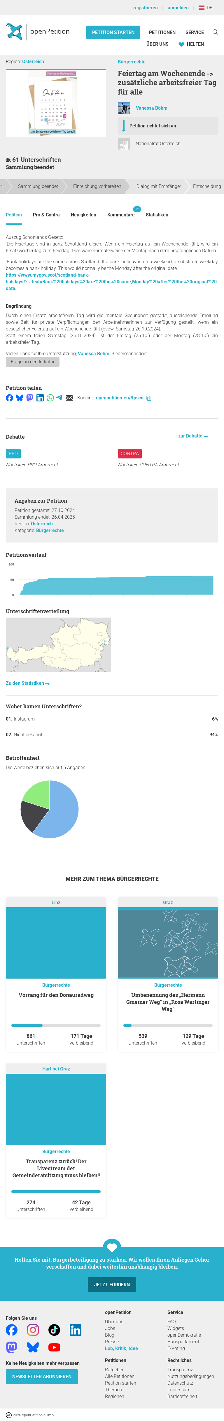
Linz (56, 903)
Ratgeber (114, 1369)
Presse (112, 1341)
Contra (130, 453)
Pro (13, 453)
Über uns (114, 1321)
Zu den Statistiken (25, 683)
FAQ (171, 1321)
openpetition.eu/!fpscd (123, 398)
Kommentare (121, 212)
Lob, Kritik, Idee (121, 1348)
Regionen (114, 1396)
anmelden (178, 7)
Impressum (178, 1389)
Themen (113, 1389)
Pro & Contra (46, 215)
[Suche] (215, 32)
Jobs (110, 1328)
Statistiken (157, 215)
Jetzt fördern (112, 1284)
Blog (109, 1335)
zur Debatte (191, 436)
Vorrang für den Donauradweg (56, 994)
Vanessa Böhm (151, 108)
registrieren (145, 7)
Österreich (33, 61)
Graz (168, 903)
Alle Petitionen (119, 1376)
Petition (14, 215)
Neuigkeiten (83, 215)
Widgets (175, 1328)
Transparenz (180, 1369)
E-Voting (176, 1348)
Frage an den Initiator (33, 361)
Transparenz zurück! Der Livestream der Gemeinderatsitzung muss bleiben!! (56, 1168)
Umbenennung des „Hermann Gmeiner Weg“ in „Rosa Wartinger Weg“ (168, 1001)
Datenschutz (180, 1383)
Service (195, 32)
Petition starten (113, 32)
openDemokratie (184, 1335)
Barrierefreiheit (182, 1396)
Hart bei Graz (56, 1069)
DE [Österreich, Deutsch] (205, 7)
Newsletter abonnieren (41, 1376)
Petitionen (163, 32)
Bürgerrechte (132, 62)
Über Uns (157, 44)
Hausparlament (183, 1341)
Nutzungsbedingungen (190, 1376)
